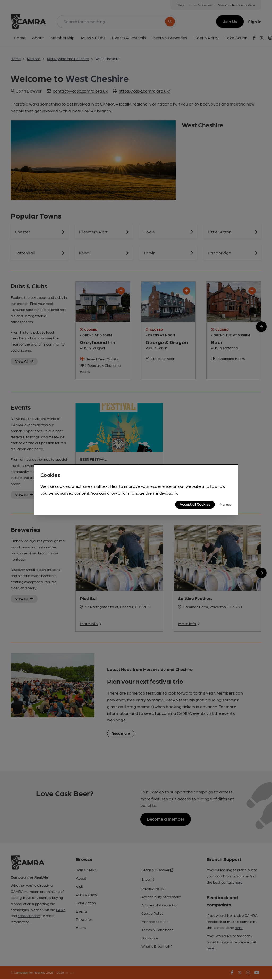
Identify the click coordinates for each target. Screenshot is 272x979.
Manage (226, 504)
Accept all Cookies (195, 504)
